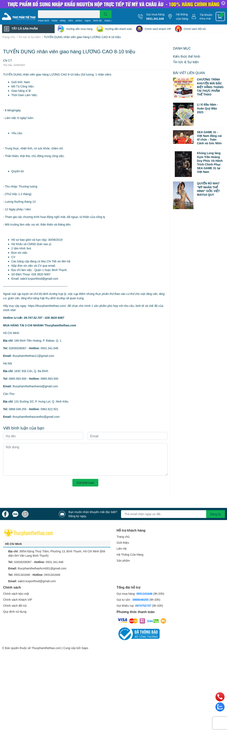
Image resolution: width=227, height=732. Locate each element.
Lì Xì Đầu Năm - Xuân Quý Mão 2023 (207, 108)
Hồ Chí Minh (13, 544)
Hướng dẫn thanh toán (118, 28)
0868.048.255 (18, 409)
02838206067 (18, 348)
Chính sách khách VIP (158, 28)
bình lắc (97, 20)
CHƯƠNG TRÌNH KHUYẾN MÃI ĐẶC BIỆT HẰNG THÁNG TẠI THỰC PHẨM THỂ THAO (210, 87)
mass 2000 (111, 20)
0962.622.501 (49, 409)
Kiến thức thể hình (186, 56)
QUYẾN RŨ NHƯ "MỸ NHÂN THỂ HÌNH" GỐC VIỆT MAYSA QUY (208, 189)
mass (55, 20)
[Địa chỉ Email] (173, 514)
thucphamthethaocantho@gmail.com (36, 416)
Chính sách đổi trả (195, 28)
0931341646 (22, 574)
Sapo (84, 648)
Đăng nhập (205, 18)
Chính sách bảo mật (16, 593)
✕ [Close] (223, 3)
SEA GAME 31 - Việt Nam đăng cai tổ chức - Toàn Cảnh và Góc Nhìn (209, 137)
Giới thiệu (123, 542)
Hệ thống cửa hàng (182, 16)
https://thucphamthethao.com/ (47, 305)
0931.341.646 (155, 18)
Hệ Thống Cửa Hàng (130, 554)
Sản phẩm (123, 560)
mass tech (43, 20)
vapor (88, 20)
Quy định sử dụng (14, 611)
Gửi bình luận (85, 482)
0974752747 (143, 605)
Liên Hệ (122, 548)
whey (63, 20)
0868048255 (141, 599)
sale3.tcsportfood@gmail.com (37, 581)
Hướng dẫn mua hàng (79, 28)
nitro (70, 20)
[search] (106, 14)
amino (78, 20)
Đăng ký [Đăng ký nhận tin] (215, 514)
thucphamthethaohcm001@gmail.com (42, 568)
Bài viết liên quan (189, 73)
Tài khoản (206, 14)
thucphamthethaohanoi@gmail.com (35, 386)
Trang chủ (123, 536)
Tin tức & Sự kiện (186, 62)
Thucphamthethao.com (46, 648)
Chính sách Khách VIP (17, 599)
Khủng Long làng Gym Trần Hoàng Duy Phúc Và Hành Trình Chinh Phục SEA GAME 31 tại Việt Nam (209, 162)
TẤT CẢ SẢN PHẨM (25, 28)
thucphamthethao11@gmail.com (33, 355)
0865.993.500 (18, 378)
